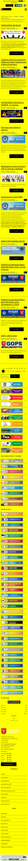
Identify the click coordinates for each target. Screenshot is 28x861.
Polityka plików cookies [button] (10, 857)
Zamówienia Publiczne (5, 780)
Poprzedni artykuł (9, 368)
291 (10, 371)
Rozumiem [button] (23, 859)
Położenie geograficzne (5, 820)
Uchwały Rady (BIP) (4, 777)
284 (17, 368)
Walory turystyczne (4, 826)
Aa (19, 1)
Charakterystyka (4, 813)
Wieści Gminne (3, 797)
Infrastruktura (3, 816)
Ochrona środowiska (4, 833)
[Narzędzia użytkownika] (25, 28)
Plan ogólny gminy (4, 843)
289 (5, 371)
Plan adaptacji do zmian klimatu (6, 846)
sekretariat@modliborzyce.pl (10, 744)
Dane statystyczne (4, 823)
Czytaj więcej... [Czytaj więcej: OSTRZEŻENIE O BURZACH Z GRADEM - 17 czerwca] (16, 121)
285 (19, 368)
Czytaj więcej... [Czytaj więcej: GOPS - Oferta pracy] (16, 356)
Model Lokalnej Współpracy (6, 836)
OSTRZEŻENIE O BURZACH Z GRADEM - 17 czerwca (12, 103)
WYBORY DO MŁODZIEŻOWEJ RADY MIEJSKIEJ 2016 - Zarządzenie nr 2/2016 (13, 302)
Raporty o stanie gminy (5, 804)
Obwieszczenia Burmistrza (6, 787)
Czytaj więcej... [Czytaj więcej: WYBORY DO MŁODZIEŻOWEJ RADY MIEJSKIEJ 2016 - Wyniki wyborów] (16, 289)
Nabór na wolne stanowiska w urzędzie (8, 790)
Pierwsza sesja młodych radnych (10, 128)
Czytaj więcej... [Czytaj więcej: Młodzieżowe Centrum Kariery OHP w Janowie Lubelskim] (16, 190)
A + (16, 2)
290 (8, 371)
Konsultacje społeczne (5, 800)
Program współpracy (5, 794)
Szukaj (15, 376)
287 (24, 368)
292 (13, 371)
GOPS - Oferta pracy (9, 335)
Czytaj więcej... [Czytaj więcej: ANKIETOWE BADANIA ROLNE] (16, 258)
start (4, 368)
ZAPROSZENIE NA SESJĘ (11, 25)
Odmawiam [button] (5, 859)
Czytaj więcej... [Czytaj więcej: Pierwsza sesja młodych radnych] (16, 156)
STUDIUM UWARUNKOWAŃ (5, 840)
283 (14, 368)
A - (11, 2)
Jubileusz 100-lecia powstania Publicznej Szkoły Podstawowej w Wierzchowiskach (13, 62)
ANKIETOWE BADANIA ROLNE (13, 241)
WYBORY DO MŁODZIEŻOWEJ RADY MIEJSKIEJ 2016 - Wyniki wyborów (13, 267)
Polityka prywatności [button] (18, 857)
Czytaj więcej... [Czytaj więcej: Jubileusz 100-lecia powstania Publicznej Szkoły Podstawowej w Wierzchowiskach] (16, 92)
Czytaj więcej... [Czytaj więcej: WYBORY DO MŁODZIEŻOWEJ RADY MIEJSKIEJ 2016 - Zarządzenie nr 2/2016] (16, 329)
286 (22, 368)
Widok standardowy (7, 1)
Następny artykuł (18, 371)
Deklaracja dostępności (8, 764)
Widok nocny (15, 1)
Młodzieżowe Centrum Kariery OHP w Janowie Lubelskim (13, 167)
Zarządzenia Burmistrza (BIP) (6, 784)
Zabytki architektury (4, 830)
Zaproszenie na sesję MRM (11, 197)
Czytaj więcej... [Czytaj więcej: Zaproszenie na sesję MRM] (16, 231)
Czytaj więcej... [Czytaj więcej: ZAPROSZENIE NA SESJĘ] (16, 53)
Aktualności (13, 27)
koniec (24, 371)
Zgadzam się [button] (14, 859)
